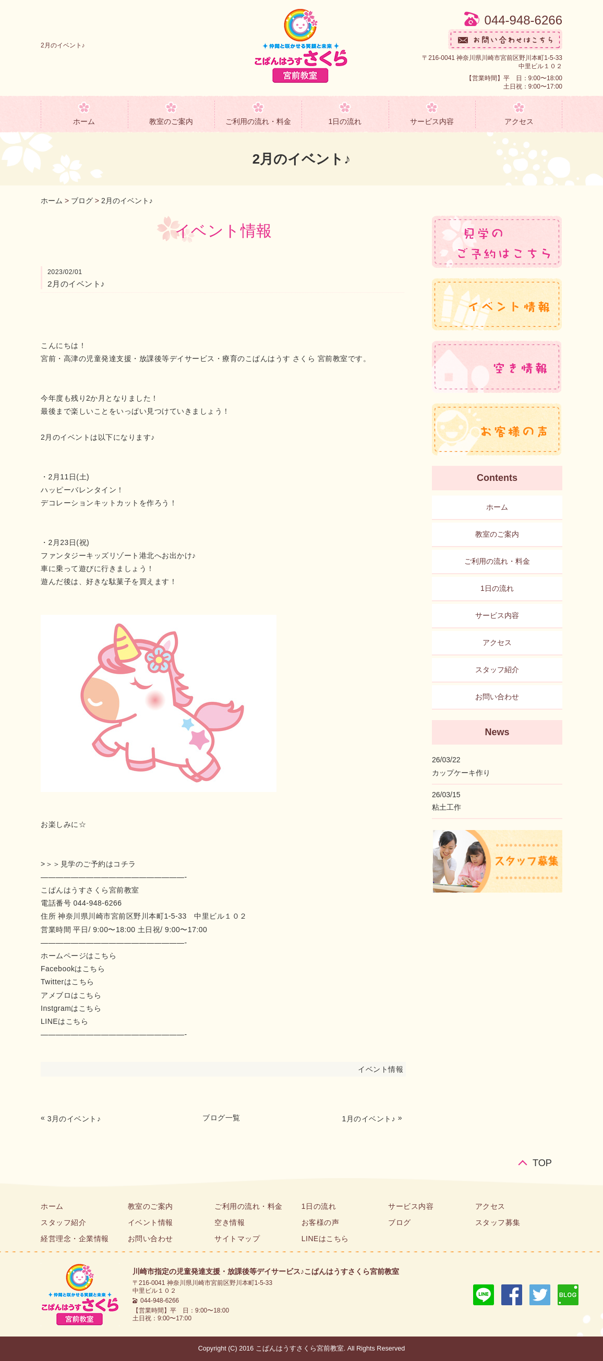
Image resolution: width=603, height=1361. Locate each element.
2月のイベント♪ (127, 200)
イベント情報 (380, 1069)
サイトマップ (237, 1238)
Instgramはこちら (71, 1008)
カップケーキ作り (461, 773)
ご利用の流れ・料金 (258, 121)
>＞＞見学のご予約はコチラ (88, 864)
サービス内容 (432, 121)
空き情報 (229, 1222)
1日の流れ (344, 121)
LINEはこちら (64, 1021)
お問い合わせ (497, 696)
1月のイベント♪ (369, 1119)
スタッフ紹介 (497, 669)
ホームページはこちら (78, 955)
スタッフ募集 (498, 1222)
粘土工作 (446, 807)
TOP (542, 1163)
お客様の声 (321, 1222)
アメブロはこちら (71, 995)
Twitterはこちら (67, 982)
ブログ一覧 (221, 1117)
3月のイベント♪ (74, 1119)
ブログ (82, 200)
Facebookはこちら (73, 968)
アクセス (519, 121)
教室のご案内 (171, 121)
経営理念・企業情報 (75, 1238)
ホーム (84, 121)
